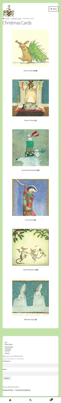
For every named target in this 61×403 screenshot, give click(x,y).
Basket (47, 398)
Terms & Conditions (22, 390)
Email (5, 369)
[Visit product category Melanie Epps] (31, 300)
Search (30, 400)
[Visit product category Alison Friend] (31, 100)
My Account (10, 400)
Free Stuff (7, 350)
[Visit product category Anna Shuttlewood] (31, 150)
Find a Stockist (9, 347)
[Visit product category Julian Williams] (31, 250)
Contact (7, 353)
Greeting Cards (16, 18)
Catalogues (8, 348)
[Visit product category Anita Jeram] (31, 51)
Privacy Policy (9, 344)
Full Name (7, 361)
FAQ (6, 342)
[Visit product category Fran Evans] (31, 200)
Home (7, 18)
